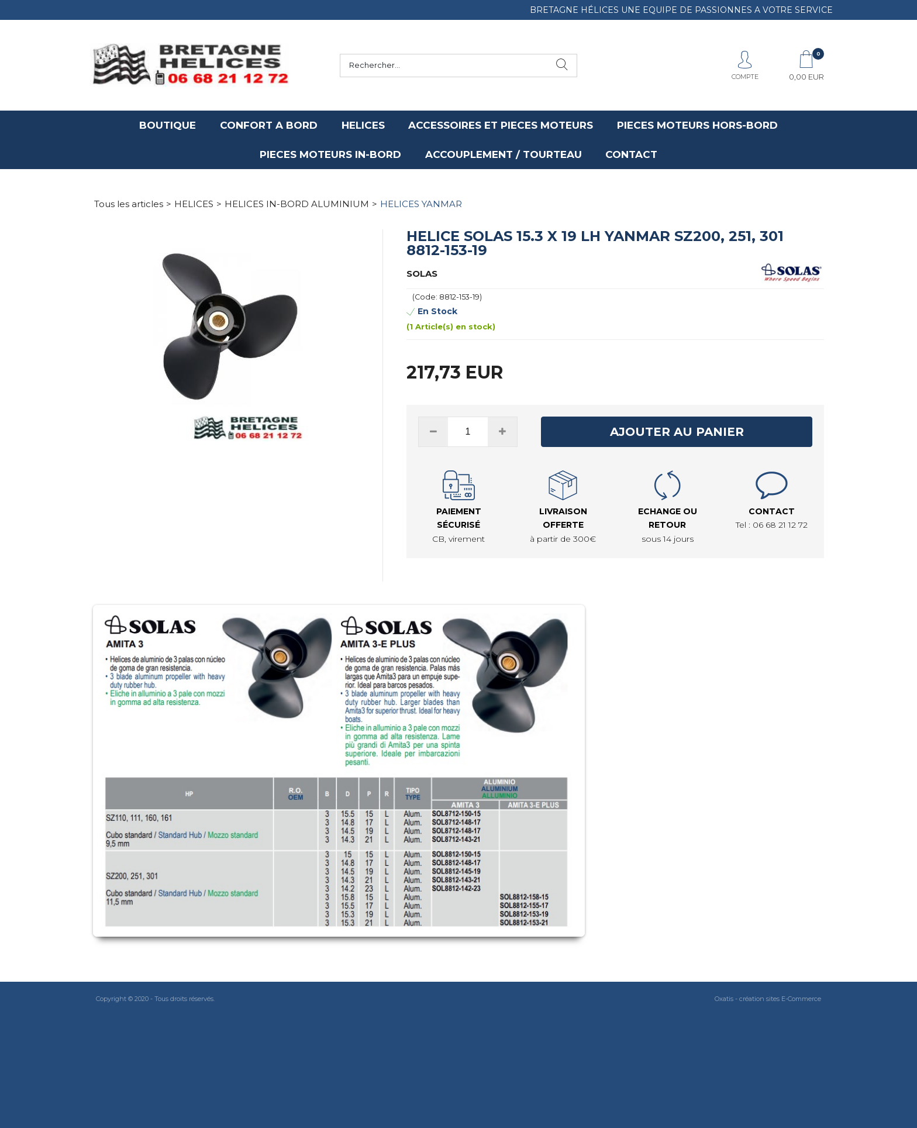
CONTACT (631, 154)
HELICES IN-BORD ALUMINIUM (297, 203)
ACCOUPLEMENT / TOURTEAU (503, 154)
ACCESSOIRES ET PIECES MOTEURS (500, 125)
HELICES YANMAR (421, 203)
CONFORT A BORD (269, 125)
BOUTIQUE (167, 125)
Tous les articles (128, 203)
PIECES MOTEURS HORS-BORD (697, 125)
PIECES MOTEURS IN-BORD (330, 154)
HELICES (363, 125)
